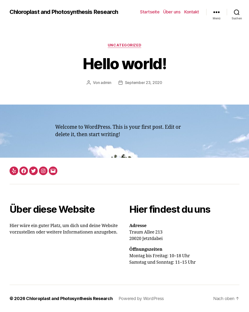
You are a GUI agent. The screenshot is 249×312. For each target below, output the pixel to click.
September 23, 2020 (143, 82)
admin (106, 82)
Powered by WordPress (141, 298)
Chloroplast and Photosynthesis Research (64, 12)
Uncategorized (124, 45)
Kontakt (191, 11)
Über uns (171, 11)
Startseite (149, 11)
